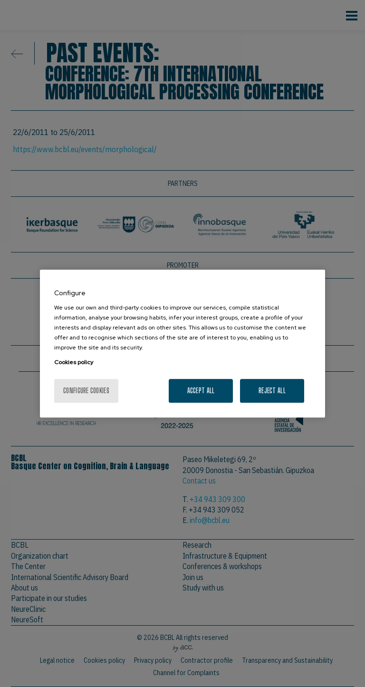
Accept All (201, 391)
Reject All (272, 391)
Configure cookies (86, 391)
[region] (182, 344)
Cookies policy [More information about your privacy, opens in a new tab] (73, 362)
